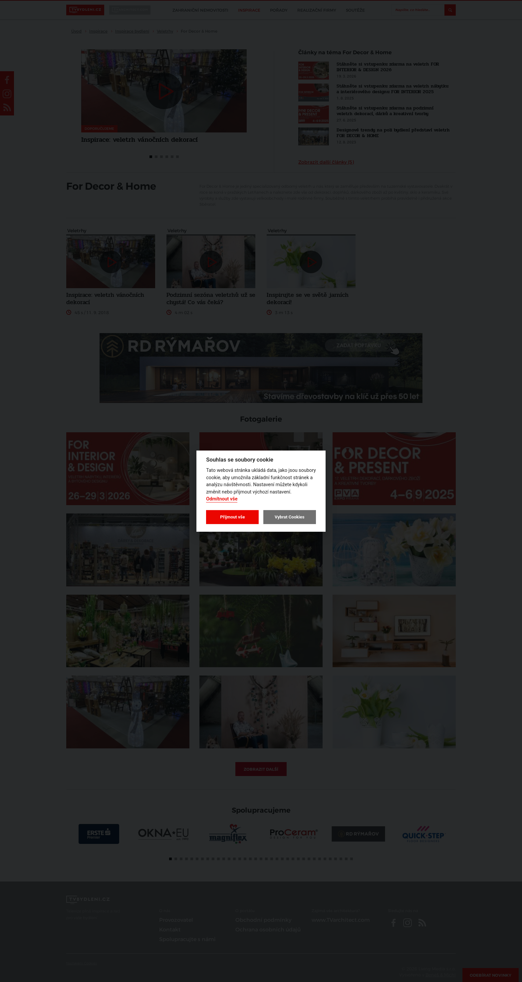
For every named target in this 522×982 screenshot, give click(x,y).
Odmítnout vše (221, 499)
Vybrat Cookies (289, 516)
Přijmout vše (232, 516)
